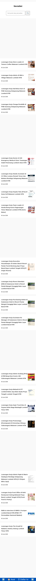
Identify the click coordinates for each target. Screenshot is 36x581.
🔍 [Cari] (28, 13)
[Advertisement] (18, 38)
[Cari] (15, 13)
